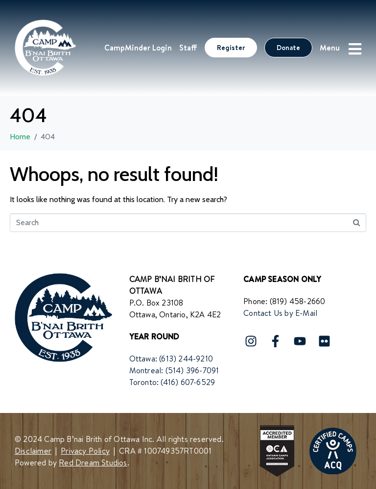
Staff (188, 47)
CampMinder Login (138, 47)
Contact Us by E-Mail (280, 313)
